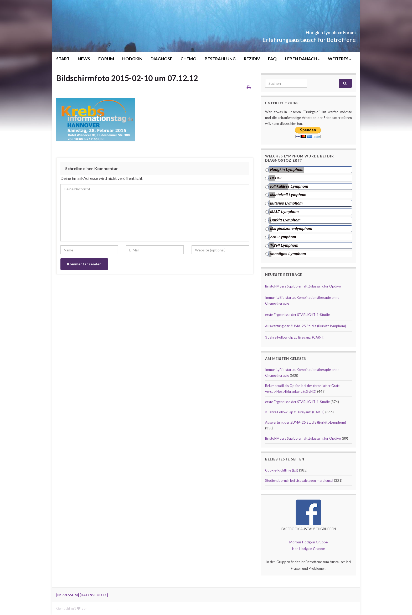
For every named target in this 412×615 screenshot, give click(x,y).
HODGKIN (132, 58)
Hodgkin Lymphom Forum (312, 31)
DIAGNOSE (161, 58)
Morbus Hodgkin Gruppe (308, 542)
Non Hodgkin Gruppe (308, 549)
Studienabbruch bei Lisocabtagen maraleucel (299, 480)
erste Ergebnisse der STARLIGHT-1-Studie (297, 315)
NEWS (84, 58)
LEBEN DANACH (302, 58)
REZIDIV (252, 58)
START (63, 58)
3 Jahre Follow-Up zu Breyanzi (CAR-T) (295, 337)
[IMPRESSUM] (67, 595)
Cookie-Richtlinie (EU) (281, 470)
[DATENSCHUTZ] (94, 595)
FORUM (106, 58)
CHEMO (189, 58)
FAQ (272, 58)
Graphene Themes (102, 608)
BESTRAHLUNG (220, 58)
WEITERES (339, 58)
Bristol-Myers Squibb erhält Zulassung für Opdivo (303, 286)
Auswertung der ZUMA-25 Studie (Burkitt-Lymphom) (305, 326)
